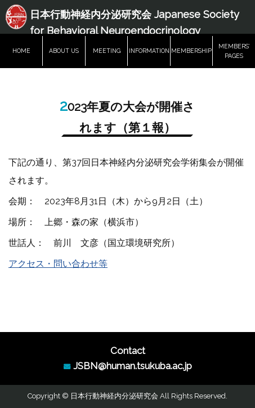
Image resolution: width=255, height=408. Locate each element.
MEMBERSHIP (191, 50)
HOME (21, 50)
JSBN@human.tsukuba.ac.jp (132, 365)
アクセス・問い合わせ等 (58, 263)
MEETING (106, 50)
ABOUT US (64, 50)
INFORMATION (149, 50)
